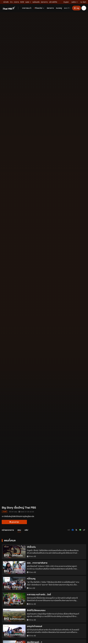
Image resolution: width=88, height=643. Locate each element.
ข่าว (11, 2)
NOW (22, 2)
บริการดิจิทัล (53, 2)
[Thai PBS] (9, 8)
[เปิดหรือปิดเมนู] (76, 8)
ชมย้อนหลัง (36, 2)
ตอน (19, 530)
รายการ (16, 2)
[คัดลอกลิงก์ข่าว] (84, 530)
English (66, 2)
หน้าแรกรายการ (8, 530)
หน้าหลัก (6, 2)
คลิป (26, 530)
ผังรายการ (44, 2)
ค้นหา (83, 2)
